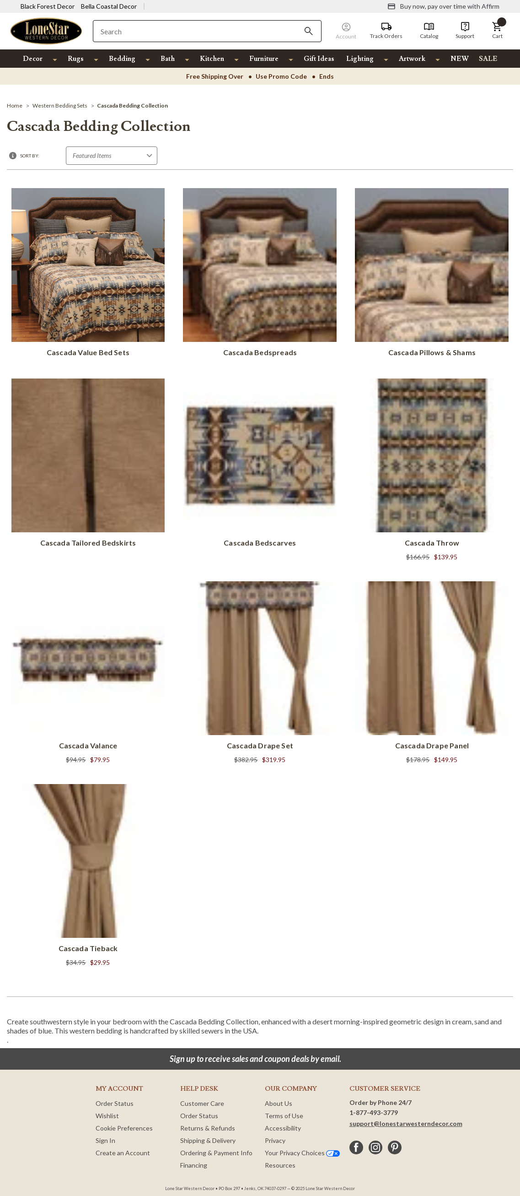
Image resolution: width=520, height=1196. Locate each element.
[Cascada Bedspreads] (260, 274)
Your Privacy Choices (302, 1153)
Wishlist (107, 1116)
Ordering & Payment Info (216, 1153)
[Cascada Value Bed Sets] (88, 274)
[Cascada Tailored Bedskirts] (88, 465)
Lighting (360, 58)
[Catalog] (429, 30)
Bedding (122, 58)
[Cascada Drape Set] (260, 673)
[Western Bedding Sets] (59, 105)
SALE (488, 58)
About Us (278, 1103)
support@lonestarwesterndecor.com (405, 1123)
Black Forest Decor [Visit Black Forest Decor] (48, 6)
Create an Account (123, 1153)
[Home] (14, 105)
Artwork (412, 58)
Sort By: (29, 155)
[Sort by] (111, 155)
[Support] (465, 30)
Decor (33, 58)
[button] (497, 30)
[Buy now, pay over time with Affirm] (443, 6)
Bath (168, 58)
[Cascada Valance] (88, 673)
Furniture (264, 58)
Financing (193, 1165)
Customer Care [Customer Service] (202, 1103)
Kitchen (212, 58)
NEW (459, 58)
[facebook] (356, 1147)
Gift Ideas (319, 58)
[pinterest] (395, 1147)
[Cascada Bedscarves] (260, 465)
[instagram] (375, 1147)
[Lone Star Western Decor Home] (46, 30)
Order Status (115, 1103)
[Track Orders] (386, 30)
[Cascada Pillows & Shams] (432, 274)
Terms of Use (284, 1116)
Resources (280, 1165)
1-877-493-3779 (373, 1112)
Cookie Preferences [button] (124, 1128)
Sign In (105, 1140)
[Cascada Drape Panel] (432, 673)
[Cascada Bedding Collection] (132, 105)
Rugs (76, 58)
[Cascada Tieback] (88, 876)
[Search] (309, 31)
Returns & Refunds (207, 1128)
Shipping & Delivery (208, 1140)
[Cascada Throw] (432, 471)
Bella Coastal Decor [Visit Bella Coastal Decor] (109, 6)
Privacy (275, 1140)
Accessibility (283, 1128)
